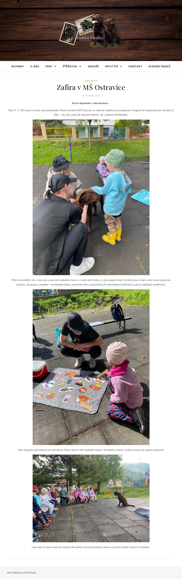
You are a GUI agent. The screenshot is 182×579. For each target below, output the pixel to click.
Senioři (93, 66)
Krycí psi (111, 66)
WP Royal (30, 572)
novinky (91, 80)
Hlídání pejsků (159, 66)
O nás (34, 66)
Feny (48, 66)
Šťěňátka (70, 66)
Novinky (18, 66)
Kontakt (135, 66)
